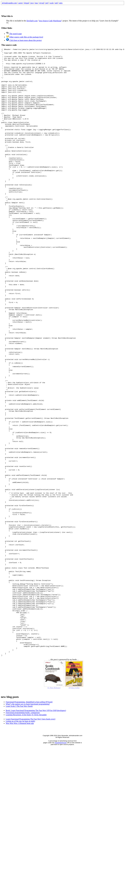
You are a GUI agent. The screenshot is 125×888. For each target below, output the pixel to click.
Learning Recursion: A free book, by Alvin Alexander (26, 836)
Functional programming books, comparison (23, 834)
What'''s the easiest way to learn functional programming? (28, 826)
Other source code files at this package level (24, 37)
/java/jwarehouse (61, 864)
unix (60, 3)
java (32, 3)
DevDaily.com (32, 21)
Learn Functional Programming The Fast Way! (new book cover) (30, 841)
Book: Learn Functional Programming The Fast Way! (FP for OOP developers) (36, 832)
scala (52, 3)
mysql (41, 3)
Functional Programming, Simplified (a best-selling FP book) (29, 823)
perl (46, 3)
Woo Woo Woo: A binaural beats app (20, 845)
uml (56, 3)
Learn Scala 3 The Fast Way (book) (19, 828)
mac (36, 3)
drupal (26, 3)
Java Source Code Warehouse (50, 21)
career (20, 3)
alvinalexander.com (9, 3)
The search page (14, 34)
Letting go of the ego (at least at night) (20, 843)
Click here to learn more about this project (24, 40)
